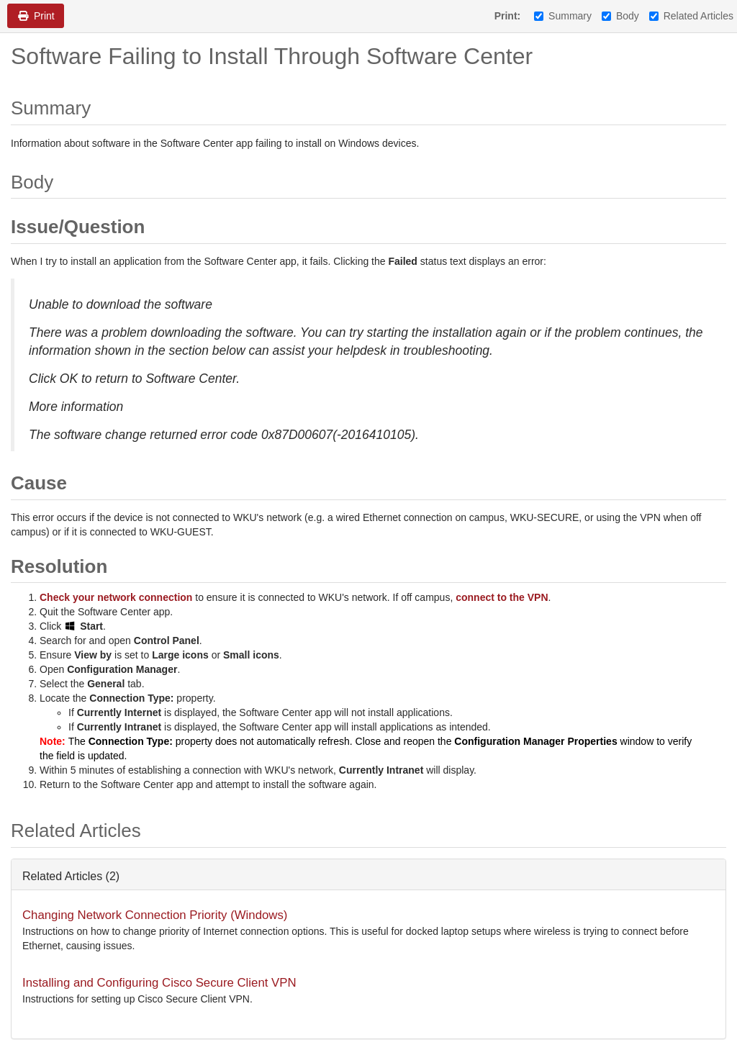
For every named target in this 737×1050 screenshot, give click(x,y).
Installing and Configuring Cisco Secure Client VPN (159, 983)
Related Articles (691, 16)
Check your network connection (116, 597)
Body (620, 16)
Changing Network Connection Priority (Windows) (154, 915)
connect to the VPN (502, 597)
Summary (563, 16)
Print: (507, 16)
